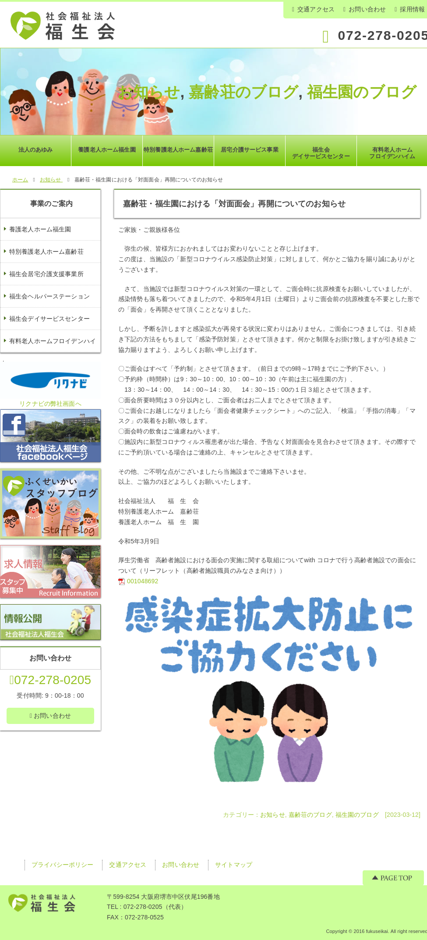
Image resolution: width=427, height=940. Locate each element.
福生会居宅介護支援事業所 (46, 273)
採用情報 (410, 9)
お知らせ (148, 91)
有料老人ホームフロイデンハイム (48, 351)
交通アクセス (313, 9)
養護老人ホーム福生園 (40, 229)
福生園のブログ (361, 91)
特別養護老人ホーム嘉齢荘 (46, 251)
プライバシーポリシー (62, 864)
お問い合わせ (364, 9)
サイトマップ (233, 864)
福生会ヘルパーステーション (49, 296)
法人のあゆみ (35, 149)
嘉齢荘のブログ (243, 91)
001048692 (142, 581)
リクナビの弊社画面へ (50, 403)
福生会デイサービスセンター (49, 318)
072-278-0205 (50, 680)
